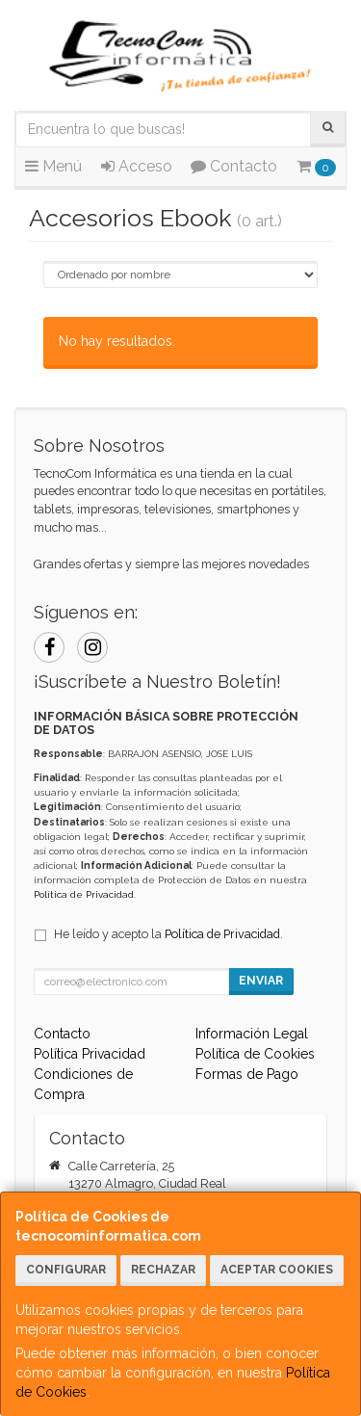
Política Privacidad (89, 1054)
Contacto (234, 166)
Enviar (261, 980)
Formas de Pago (246, 1074)
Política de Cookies (255, 1054)
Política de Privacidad (84, 894)
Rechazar (163, 1269)
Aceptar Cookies (276, 1269)
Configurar (66, 1269)
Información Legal (251, 1033)
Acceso (136, 166)
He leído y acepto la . (168, 934)
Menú (53, 166)
